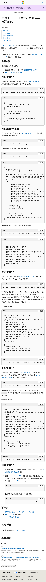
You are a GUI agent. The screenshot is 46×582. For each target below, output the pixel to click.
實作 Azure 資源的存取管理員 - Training (12, 548)
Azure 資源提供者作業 (12, 517)
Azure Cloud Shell (10, 72)
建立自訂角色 (6, 38)
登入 (43, 2)
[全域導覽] (2, 2)
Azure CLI (21, 72)
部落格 (18, 577)
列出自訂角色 (6, 33)
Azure (9, 13)
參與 (24, 577)
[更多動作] (43, 12)
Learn (3, 13)
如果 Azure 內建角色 (8, 45)
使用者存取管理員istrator (32, 70)
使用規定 (16, 579)
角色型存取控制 (18, 13)
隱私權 (30, 577)
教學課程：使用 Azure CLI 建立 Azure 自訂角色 (19, 512)
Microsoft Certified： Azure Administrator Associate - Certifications (20, 557)
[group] (23, 92)
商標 (22, 579)
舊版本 (12, 577)
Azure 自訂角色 (10, 514)
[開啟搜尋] (39, 2)
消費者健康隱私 (5, 579)
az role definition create (26, 276)
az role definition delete (15, 476)
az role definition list (34, 81)
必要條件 (5, 31)
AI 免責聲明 (4, 577)
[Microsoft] (23, 2)
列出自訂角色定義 (8, 35)
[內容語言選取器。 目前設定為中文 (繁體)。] (6, 572)
